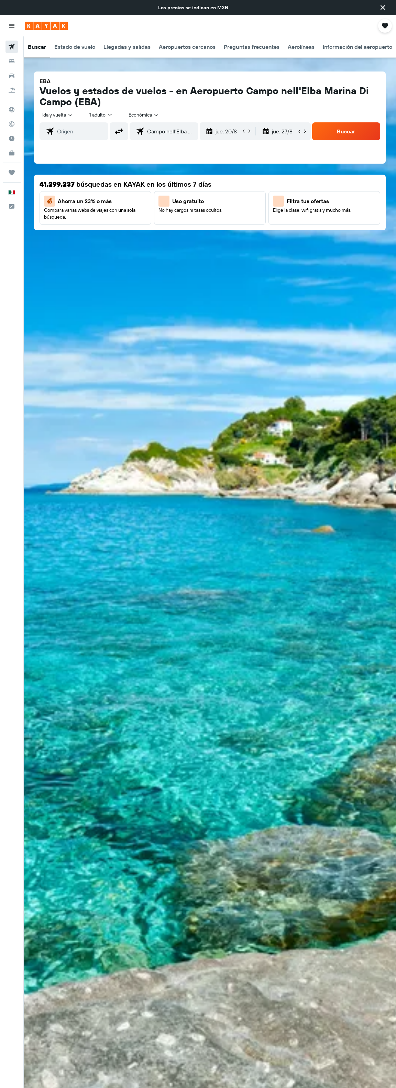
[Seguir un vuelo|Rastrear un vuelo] (12, 124)
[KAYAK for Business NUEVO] (12, 153)
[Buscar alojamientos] (12, 61)
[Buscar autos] (12, 76)
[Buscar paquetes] (12, 90)
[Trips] (12, 172)
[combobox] (144, 114)
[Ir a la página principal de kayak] (46, 26)
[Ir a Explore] (12, 110)
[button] (383, 7)
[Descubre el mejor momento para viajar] (12, 138)
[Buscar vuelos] (12, 47)
